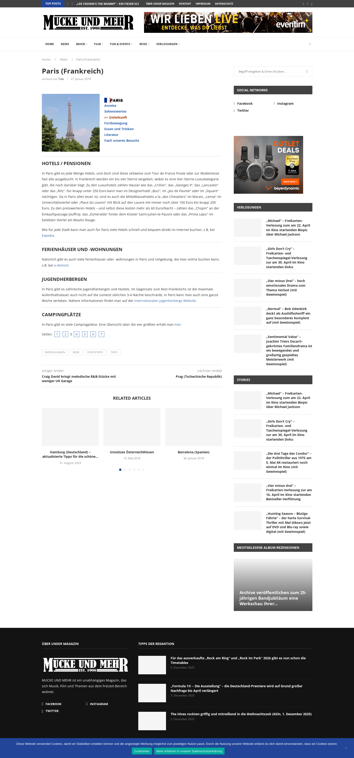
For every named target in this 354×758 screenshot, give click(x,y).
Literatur (111, 134)
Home (49, 44)
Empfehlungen (55, 352)
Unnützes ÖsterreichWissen (132, 452)
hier (178, 324)
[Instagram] (307, 3)
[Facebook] (303, 3)
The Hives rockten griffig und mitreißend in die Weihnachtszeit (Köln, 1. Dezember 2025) (241, 714)
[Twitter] (311, 3)
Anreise (110, 105)
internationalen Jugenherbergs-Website (165, 300)
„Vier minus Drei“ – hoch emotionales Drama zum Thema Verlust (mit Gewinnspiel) (285, 288)
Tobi (61, 79)
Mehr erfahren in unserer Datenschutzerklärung (189, 751)
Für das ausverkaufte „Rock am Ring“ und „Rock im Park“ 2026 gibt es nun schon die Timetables (238, 660)
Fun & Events (120, 44)
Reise (143, 44)
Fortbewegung (115, 123)
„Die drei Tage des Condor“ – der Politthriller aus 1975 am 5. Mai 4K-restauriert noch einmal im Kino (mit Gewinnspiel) (288, 462)
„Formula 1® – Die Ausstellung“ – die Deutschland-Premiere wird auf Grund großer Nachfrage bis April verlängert (236, 688)
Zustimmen (142, 751)
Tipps (114, 352)
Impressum (203, 3)
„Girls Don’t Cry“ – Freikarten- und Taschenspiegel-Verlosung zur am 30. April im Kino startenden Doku (286, 257)
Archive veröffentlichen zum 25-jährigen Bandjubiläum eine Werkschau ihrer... (273, 598)
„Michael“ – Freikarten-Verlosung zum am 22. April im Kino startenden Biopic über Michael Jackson (288, 227)
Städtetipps (95, 352)
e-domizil (61, 265)
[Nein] (346, 748)
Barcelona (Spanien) (193, 452)
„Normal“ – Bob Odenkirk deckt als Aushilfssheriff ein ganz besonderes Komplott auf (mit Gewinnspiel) (288, 316)
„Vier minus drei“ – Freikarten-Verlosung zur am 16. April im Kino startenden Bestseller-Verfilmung (289, 492)
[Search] (310, 44)
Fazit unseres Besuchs (121, 140)
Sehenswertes (115, 111)
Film (97, 44)
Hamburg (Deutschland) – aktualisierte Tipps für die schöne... (70, 454)
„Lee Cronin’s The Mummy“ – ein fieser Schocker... (113, 4)
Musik (80, 44)
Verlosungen (167, 44)
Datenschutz (224, 3)
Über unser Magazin (160, 3)
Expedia (48, 235)
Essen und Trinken (119, 129)
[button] (68, 3)
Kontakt (185, 3)
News (65, 44)
